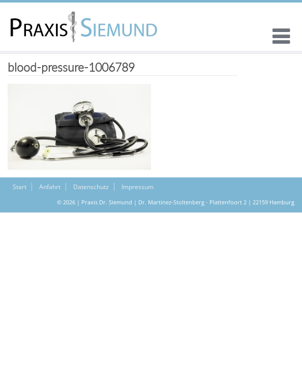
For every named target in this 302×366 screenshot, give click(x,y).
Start (19, 187)
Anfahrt (50, 187)
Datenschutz (91, 187)
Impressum (138, 187)
